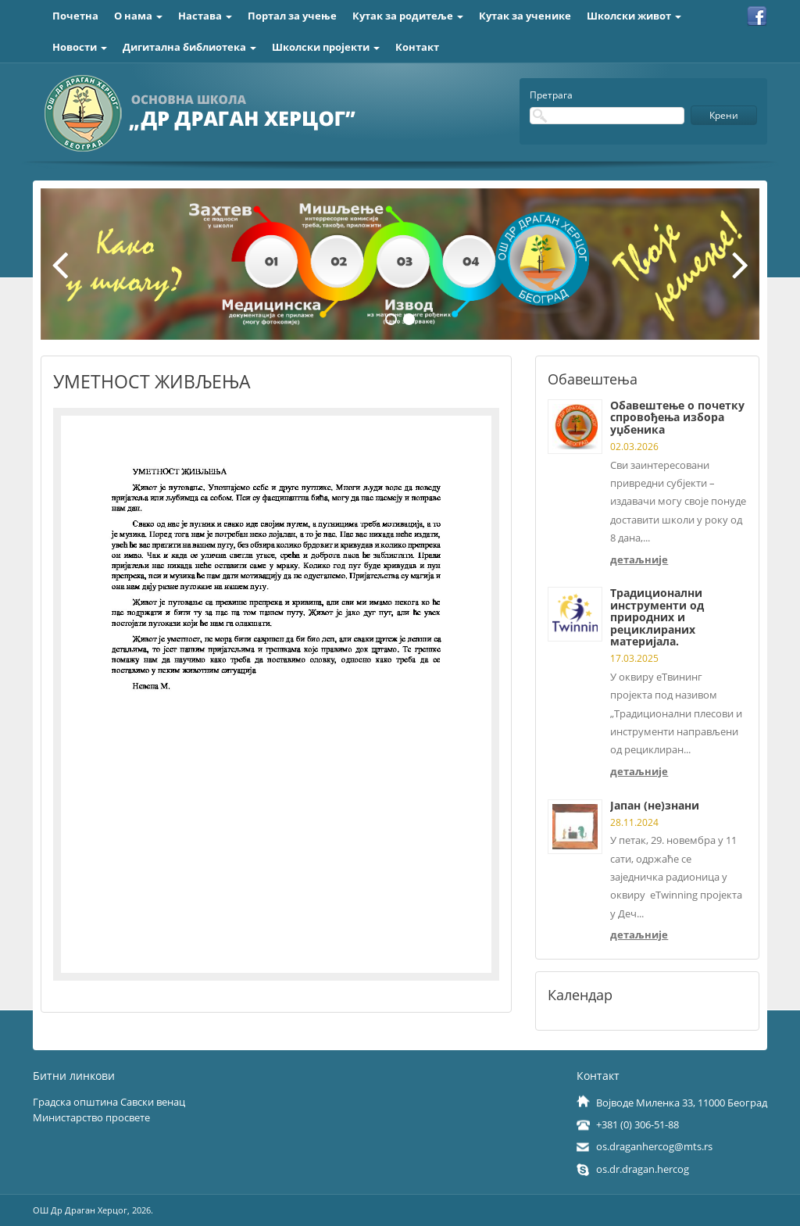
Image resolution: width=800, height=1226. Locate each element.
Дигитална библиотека (189, 47)
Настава (205, 16)
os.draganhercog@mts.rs (654, 1146)
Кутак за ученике (525, 16)
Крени (723, 115)
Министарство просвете (91, 1117)
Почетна (75, 16)
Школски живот (634, 16)
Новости (79, 47)
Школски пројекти (326, 47)
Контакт (417, 47)
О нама (138, 16)
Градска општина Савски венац (109, 1102)
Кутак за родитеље (407, 16)
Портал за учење (292, 16)
